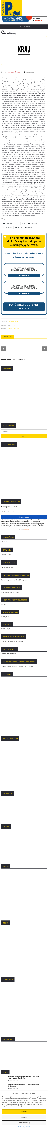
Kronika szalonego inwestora (13, 359)
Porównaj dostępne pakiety (24, 306)
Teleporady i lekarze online (10, 504)
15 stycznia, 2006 (29, 72)
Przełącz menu (24, 27)
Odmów (24, 1117)
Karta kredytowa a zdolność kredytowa (14, 491)
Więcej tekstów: (24, 968)
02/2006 (11, 321)
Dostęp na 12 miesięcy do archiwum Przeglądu (24, 287)
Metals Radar (6, 466)
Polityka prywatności (24, 1127)
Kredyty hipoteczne (8, 479)
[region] (24, 19)
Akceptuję (24, 1111)
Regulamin (5, 1031)
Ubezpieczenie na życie (9, 565)
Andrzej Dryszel (14, 72)
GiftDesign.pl (5, 540)
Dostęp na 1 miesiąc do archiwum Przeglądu (24, 269)
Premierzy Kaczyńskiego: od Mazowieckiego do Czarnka (23, 952)
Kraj (13, 325)
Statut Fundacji (6, 1029)
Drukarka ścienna (7, 453)
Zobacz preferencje (24, 1123)
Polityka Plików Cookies (9, 1026)
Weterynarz (5, 528)
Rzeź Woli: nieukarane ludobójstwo (20, 960)
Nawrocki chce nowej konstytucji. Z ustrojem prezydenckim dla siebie (23, 944)
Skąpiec (3, 516)
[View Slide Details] (24, 19)
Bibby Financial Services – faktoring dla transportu (18, 577)
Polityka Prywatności (8, 1023)
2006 (16, 321)
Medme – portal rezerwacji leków (12, 552)
